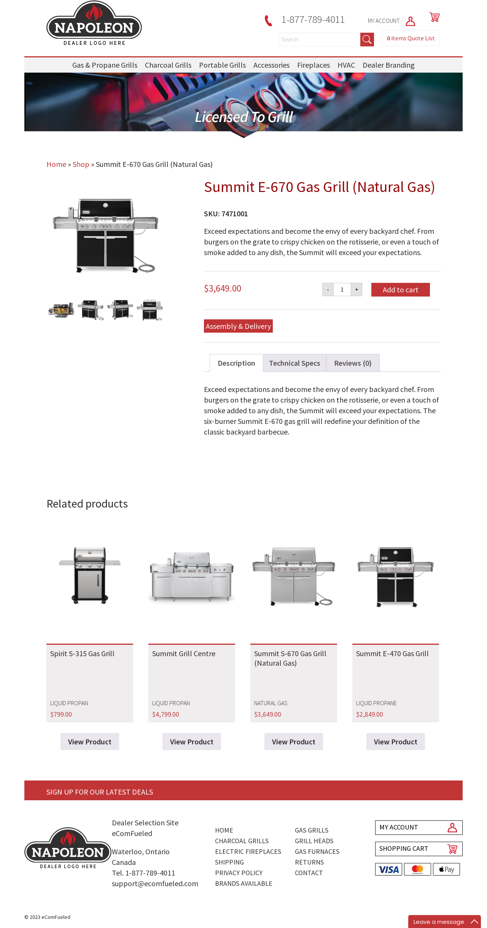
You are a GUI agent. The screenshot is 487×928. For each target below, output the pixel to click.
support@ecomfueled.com (155, 883)
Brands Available (243, 883)
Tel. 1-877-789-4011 (143, 872)
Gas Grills (311, 830)
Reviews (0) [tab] (353, 363)
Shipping (229, 862)
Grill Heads (314, 840)
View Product (89, 741)
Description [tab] (236, 363)
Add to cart (401, 289)
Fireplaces (313, 65)
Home (56, 164)
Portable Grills (222, 65)
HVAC (346, 65)
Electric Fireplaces (248, 851)
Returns (309, 862)
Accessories (271, 65)
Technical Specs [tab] (294, 363)
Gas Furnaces (317, 851)
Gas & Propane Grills (104, 65)
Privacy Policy (239, 872)
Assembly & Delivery (238, 326)
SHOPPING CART (403, 848)
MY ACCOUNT (392, 20)
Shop (81, 164)
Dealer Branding (389, 65)
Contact (309, 872)
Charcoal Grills (168, 65)
